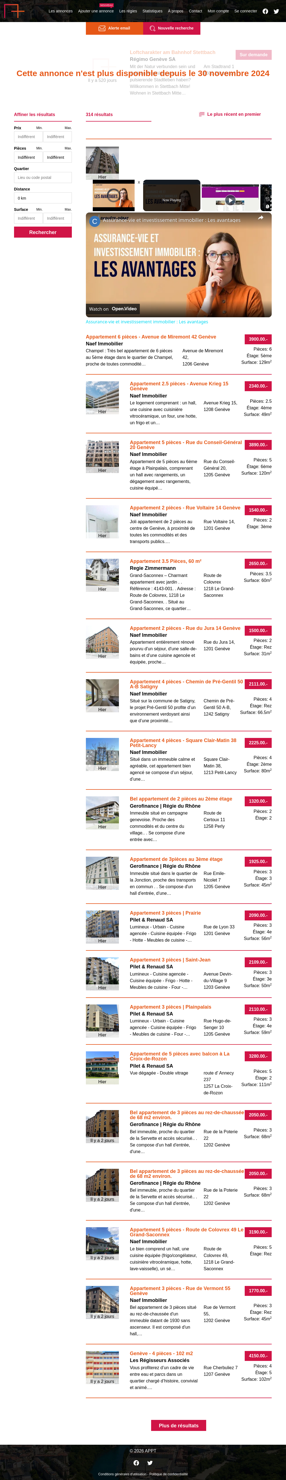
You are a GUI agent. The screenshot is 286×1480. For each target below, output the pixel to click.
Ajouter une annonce (96, 11)
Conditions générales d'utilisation (122, 1474)
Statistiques (152, 11)
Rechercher (42, 232)
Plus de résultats (178, 1425)
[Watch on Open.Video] (113, 309)
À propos (175, 11)
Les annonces (61, 11)
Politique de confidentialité (168, 1474)
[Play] (230, 200)
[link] (94, 221)
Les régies (128, 11)
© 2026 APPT (143, 1451)
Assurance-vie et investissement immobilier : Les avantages (172, 219)
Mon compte (218, 11)
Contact (195, 11)
